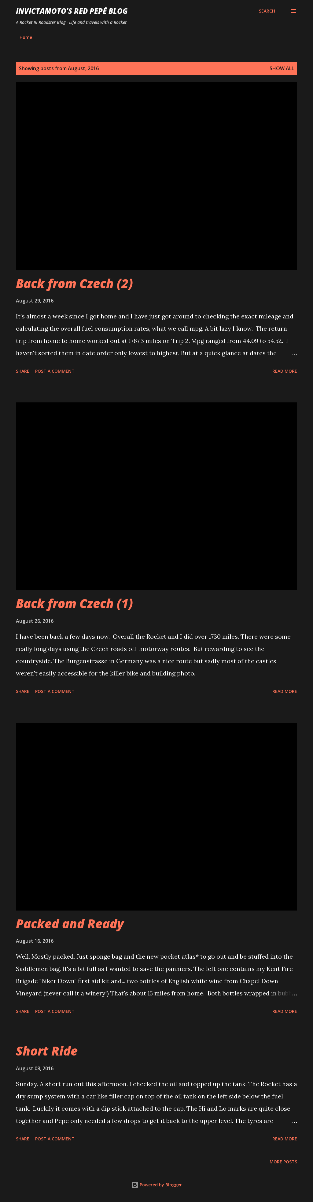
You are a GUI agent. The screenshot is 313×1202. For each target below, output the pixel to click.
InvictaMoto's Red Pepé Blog (72, 11)
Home (26, 37)
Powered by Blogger (156, 1185)
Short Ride (47, 1050)
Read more (284, 371)
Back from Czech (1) (74, 603)
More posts (283, 1162)
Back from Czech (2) (74, 283)
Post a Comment (55, 371)
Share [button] (22, 371)
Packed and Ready (70, 923)
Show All (282, 68)
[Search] (267, 11)
